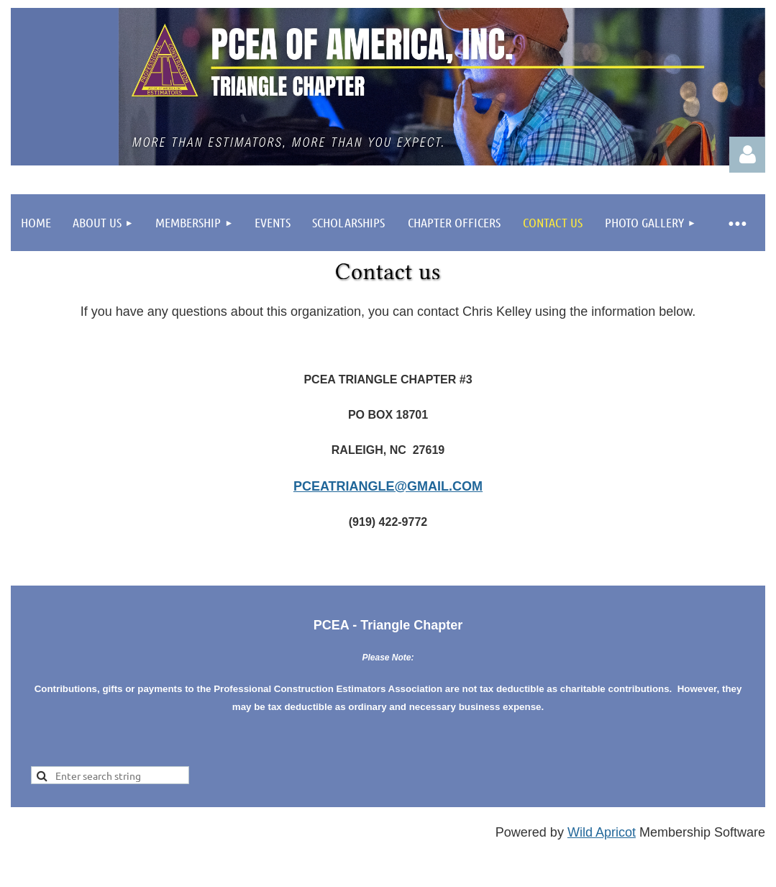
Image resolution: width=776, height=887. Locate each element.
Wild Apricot (601, 832)
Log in (747, 155)
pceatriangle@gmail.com (388, 486)
